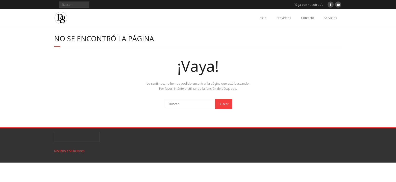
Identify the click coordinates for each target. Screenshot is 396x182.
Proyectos (284, 18)
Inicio (262, 18)
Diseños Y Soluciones (69, 151)
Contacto (307, 18)
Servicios (330, 18)
